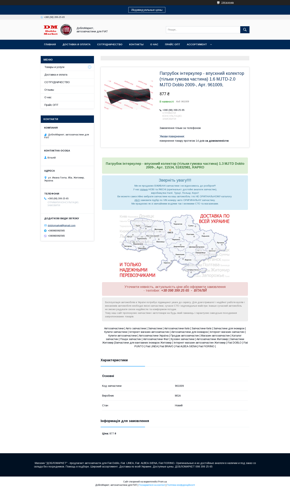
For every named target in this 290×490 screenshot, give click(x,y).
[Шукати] (244, 29)
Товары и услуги (54, 67)
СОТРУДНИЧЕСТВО (57, 82)
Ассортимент (197, 44)
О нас (154, 44)
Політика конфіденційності (181, 485)
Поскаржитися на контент (152, 485)
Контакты (136, 44)
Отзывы (49, 89)
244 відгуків (227, 2)
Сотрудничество (109, 44)
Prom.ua (162, 481)
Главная (50, 44)
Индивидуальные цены (146, 9)
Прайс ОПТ (172, 44)
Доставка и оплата (76, 44)
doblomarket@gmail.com (61, 225)
